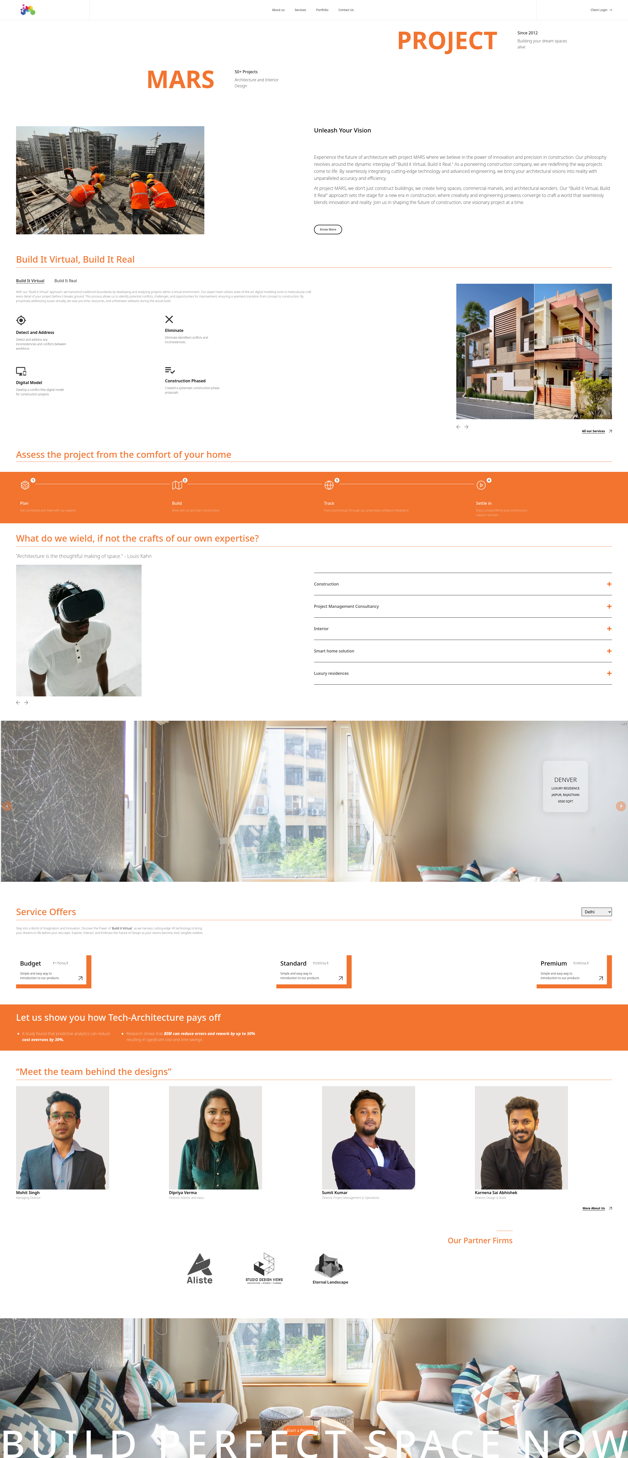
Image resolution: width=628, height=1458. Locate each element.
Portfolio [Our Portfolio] (322, 10)
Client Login (599, 10)
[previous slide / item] (7, 806)
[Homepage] (25, 10)
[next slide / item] (621, 806)
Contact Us (346, 10)
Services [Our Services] (300, 10)
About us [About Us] (278, 10)
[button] (296, 877)
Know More (328, 229)
